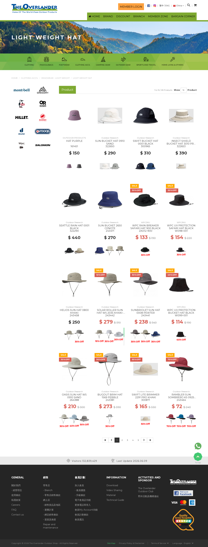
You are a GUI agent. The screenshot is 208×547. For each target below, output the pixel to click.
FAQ (13, 509)
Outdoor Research (109, 138)
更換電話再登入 (83, 504)
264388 (74, 399)
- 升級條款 (80, 495)
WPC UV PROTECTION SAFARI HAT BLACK (181, 227)
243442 (110, 315)
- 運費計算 (48, 509)
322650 (109, 146)
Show (177, 90)
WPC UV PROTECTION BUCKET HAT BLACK (181, 311)
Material (111, 495)
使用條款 (15, 495)
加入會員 (79, 485)
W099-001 (181, 315)
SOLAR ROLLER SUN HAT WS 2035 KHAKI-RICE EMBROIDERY (110, 312)
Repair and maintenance (50, 526)
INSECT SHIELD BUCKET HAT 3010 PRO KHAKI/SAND (181, 143)
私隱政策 (15, 500)
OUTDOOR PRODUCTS (74, 138)
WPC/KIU (145, 222)
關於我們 (15, 485)
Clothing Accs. (29, 78)
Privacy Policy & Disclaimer (131, 543)
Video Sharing (114, 490)
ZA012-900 (145, 230)
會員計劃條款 (81, 514)
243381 (110, 399)
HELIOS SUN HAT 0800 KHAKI (74, 311)
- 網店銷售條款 (50, 514)
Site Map (111, 543)
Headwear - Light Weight (55, 78)
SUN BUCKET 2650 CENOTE (110, 227)
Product (192, 90)
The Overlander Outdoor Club (147, 490)
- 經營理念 (16, 490)
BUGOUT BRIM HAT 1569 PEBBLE (110, 396)
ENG (167, 5)
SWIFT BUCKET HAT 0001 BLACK (145, 142)
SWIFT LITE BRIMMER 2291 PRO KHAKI (145, 396)
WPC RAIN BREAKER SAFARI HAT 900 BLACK (145, 227)
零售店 (46, 485)
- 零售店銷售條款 (51, 495)
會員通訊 (79, 519)
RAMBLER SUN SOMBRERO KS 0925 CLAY (181, 397)
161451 (74, 146)
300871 (145, 399)
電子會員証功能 (83, 500)
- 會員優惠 (80, 490)
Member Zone (158, 16)
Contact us (17, 514)
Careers (15, 504)
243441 (145, 315)
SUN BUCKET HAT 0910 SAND (110, 142)
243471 (110, 230)
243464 (181, 399)
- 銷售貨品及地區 (51, 504)
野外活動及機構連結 (148, 496)
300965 (145, 146)
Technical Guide (115, 500)
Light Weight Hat (82, 78)
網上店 (46, 500)
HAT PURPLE (74, 140)
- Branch (47, 490)
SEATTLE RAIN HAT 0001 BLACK (74, 227)
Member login (131, 6)
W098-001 (181, 230)
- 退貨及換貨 (49, 519)
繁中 (161, 5)
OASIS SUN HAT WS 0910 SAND (74, 396)
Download (112, 485)
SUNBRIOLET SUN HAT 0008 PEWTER (145, 311)
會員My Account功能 (86, 509)
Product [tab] (67, 90)
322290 (74, 230)
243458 (74, 315)
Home (14, 78)
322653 (181, 146)
